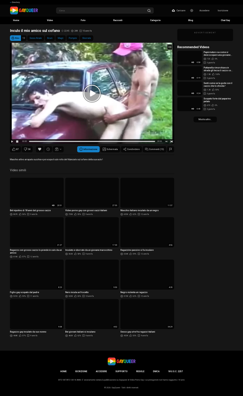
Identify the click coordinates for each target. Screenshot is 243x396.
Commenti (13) (154, 149)
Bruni (49, 38)
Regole (140, 371)
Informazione (88, 149)
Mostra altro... (205, 119)
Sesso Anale (36, 38)
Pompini (73, 38)
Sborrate (86, 38)
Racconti (117, 20)
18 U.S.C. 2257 (175, 371)
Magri (60, 38)
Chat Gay (225, 20)
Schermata (110, 149)
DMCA (156, 371)
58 (27, 149)
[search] (149, 11)
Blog (190, 20)
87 (15, 149)
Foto (83, 20)
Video (50, 20)
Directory (15, 2)
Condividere (131, 149)
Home (16, 20)
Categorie (155, 20)
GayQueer (116, 388)
